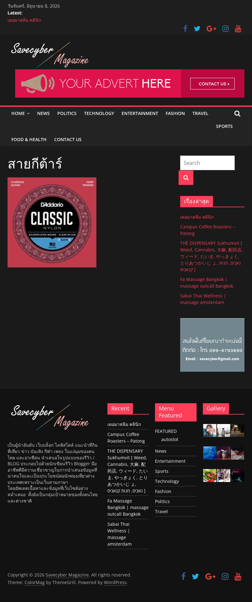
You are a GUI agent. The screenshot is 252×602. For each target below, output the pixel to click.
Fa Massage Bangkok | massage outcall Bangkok (128, 507)
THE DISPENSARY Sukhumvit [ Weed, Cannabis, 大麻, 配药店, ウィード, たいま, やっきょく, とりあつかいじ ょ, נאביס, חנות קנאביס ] (211, 256)
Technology (99, 113)
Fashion (175, 113)
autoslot (169, 439)
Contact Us (68, 139)
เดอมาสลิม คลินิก (24, 20)
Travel (200, 113)
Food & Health (29, 139)
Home (18, 113)
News (43, 113)
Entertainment (140, 113)
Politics (67, 113)
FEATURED (166, 431)
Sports (224, 126)
